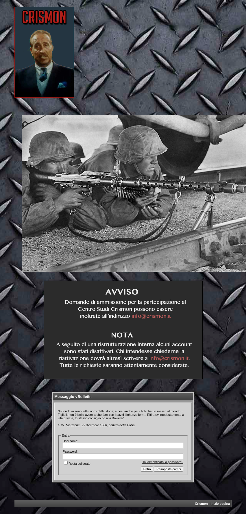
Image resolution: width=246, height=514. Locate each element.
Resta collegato (77, 463)
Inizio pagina (220, 503)
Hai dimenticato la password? (162, 462)
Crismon (201, 503)
